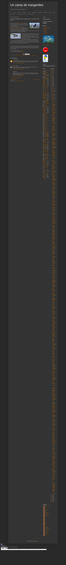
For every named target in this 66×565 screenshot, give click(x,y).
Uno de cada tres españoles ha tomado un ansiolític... (53, 466)
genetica (29, 12)
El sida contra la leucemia (53, 332)
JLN (45, 520)
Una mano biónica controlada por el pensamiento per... (54, 162)
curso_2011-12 (45, 122)
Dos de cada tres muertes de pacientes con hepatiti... (53, 188)
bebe (45, 92)
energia (47, 136)
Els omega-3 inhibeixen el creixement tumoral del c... (53, 209)
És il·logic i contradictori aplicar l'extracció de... (54, 490)
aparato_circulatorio (45, 86)
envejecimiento (45, 143)
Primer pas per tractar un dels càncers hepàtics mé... (54, 478)
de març (53, 97)
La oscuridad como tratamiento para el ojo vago (53, 204)
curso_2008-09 (45, 117)
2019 (52, 78)
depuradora (46, 133)
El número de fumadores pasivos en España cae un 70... (54, 144)
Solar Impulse (21, 23)
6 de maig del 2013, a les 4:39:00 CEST (18, 75)
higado (45, 149)
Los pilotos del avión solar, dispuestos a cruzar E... (54, 412)
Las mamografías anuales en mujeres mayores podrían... (54, 139)
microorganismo (45, 160)
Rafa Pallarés (46, 531)
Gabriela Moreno (47, 515)
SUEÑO (44, 81)
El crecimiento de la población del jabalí (53, 273)
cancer (47, 101)
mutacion (44, 162)
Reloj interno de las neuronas (53, 357)
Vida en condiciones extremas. (54, 256)
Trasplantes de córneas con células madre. (54, 395)
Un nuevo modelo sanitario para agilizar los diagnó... (53, 434)
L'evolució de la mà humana (53, 375)
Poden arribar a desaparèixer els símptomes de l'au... (53, 277)
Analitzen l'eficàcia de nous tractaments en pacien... (54, 322)
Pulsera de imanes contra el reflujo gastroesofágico (54, 167)
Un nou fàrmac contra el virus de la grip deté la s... (54, 223)
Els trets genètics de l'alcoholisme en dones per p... (54, 295)
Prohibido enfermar (53, 265)
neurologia (44, 164)
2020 (52, 77)
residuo (46, 170)
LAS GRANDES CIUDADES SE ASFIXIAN (54, 453)
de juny (53, 93)
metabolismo (24, 12)
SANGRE (44, 80)
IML (45, 516)
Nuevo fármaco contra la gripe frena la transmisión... (53, 383)
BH (47, 70)
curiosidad (44, 112)
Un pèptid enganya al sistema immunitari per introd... (53, 365)
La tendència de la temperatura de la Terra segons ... (53, 227)
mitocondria (44, 161)
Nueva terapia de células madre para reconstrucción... (54, 180)
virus (45, 176)
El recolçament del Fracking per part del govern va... (54, 112)
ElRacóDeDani (47, 512)
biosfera (50, 12)
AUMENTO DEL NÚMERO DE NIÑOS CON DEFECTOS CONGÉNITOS (54, 472)
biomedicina (44, 95)
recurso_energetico (45, 167)
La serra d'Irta (45, 32)
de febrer (53, 98)
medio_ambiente (12, 14)
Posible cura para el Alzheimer (53, 325)
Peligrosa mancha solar (53, 302)
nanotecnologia (45, 163)
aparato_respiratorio (45, 91)
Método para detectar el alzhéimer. (53, 391)
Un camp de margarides (26, 5)
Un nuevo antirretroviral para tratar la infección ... (53, 449)
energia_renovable (28, 55)
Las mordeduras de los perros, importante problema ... (54, 218)
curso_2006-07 (45, 113)
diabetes (45, 135)
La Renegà (45, 30)
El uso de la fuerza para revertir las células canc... (53, 425)
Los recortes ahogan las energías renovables (53, 104)
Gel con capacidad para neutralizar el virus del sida (53, 312)
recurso (54, 12)
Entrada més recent (13, 79)
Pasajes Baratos (22, 73)
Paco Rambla (46, 527)
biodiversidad (44, 94)
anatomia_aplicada (31, 14)
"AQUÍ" (22, 50)
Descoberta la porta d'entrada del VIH (53, 234)
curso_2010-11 (45, 120)
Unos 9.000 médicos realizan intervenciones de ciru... (53, 197)
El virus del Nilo (53, 305)
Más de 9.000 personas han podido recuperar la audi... (54, 184)
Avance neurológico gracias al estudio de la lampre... (54, 171)
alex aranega (14, 59)
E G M (45, 511)
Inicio (10, 12)
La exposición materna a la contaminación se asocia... (54, 445)
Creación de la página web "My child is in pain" (54, 147)
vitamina (44, 177)
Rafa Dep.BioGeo (47, 528)
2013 (52, 85)
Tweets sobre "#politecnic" (46, 45)
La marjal (45, 31)
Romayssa (46, 532)
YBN (45, 535)
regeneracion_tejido (45, 169)
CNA (45, 508)
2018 (52, 79)
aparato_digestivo (46, 87)
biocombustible (45, 93)
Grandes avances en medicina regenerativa (53, 335)
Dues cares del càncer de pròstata (53, 201)
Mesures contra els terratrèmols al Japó (54, 108)
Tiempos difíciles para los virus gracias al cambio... (53, 340)
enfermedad (46, 139)
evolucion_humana (45, 145)
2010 (52, 497)
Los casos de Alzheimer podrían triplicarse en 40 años (53, 458)
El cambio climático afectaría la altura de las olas (53, 403)
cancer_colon (46, 102)
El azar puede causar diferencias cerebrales (53, 440)
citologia (19, 12)
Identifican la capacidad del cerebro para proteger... (53, 193)
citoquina (44, 109)
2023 (52, 73)
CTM (21, 55)
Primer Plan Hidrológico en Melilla (53, 119)
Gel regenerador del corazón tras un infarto (53, 361)
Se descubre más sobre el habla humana (53, 152)
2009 (52, 498)
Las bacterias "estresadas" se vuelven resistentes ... (54, 157)
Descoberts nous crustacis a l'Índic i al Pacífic (53, 372)
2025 (52, 71)
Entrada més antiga (36, 79)
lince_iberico (44, 156)
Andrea (46, 507)
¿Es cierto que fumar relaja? (54, 249)
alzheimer (44, 85)
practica (25, 14)
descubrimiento (46, 134)
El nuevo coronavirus (54, 150)
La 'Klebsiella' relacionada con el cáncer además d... (54, 238)
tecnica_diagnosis (45, 175)
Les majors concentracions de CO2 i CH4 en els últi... (54, 416)
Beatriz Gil (14, 65)
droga (43, 136)
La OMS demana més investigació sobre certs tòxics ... (54, 317)
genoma (44, 148)
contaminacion (45, 12)
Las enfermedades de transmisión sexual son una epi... (54, 420)
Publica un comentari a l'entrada (16, 77)
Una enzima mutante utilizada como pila (53, 231)
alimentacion (44, 84)
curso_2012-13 (24, 55)
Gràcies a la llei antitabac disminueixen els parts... (54, 429)
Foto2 (23, 51)
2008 (52, 499)
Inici (25, 79)
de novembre (53, 88)
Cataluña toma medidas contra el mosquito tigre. (54, 308)
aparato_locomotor (46, 88)
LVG (45, 523)
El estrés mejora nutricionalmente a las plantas (54, 175)
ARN (43, 70)
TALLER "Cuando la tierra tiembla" (53, 126)
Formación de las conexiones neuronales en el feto (53, 246)
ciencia (46, 106)
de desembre (53, 86)
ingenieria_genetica (45, 153)
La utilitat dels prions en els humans (53, 388)
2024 (52, 72)
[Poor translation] (5, 548)
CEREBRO (44, 74)
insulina (46, 155)
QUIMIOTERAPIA (45, 79)
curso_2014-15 (45, 128)
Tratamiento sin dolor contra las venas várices (53, 253)
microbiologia (34, 12)
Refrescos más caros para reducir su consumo (54, 349)
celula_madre (45, 105)
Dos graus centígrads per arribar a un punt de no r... (53, 286)
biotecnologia (44, 97)
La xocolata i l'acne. (53, 258)
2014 (52, 84)
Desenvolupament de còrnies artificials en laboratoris (54, 214)
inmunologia (40, 12)
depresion (47, 132)
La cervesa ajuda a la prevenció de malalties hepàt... (54, 299)
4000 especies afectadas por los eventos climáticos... (54, 408)
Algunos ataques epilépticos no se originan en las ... (53, 290)
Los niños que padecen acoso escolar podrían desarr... (53, 329)
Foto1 (21, 51)
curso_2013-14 (45, 126)
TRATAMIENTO (45, 82)
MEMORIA (45, 78)
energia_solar (33, 55)
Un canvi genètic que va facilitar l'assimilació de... (54, 344)
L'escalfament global (53, 438)
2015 (52, 83)
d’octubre (53, 90)
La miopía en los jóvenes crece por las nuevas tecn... (53, 135)
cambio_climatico (19, 14)
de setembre (53, 91)
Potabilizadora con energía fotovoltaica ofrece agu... (54, 399)
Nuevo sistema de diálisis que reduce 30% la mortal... (54, 379)
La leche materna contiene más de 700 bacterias (54, 462)
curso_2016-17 (45, 131)
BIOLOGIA (45, 72)
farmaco (45, 146)
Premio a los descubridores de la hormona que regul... (54, 486)
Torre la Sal (45, 33)
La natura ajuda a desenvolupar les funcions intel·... (53, 262)
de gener (53, 493)
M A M (45, 524)
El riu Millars (45, 29)
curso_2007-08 (45, 115)
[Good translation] (2, 548)
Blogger (38, 541)
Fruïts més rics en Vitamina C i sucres (54, 369)
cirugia (43, 107)
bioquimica (14, 12)
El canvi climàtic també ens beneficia (53, 242)
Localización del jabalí (53, 393)
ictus (43, 150)
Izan (45, 519)
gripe (47, 148)
